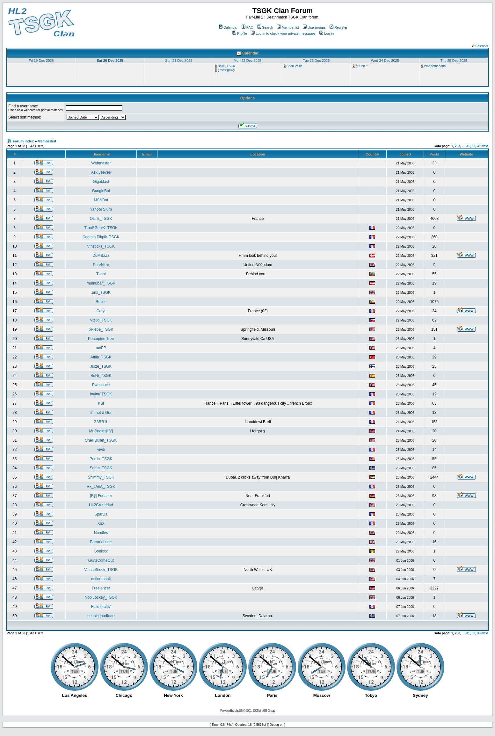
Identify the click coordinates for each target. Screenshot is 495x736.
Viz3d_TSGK (101, 320)
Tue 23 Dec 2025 (316, 60)
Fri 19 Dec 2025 (41, 60)
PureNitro (101, 265)
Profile (239, 33)
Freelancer (101, 588)
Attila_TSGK (101, 357)
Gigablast (101, 181)
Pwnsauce (101, 385)
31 (468, 146)
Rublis (101, 301)
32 (473, 146)
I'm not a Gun (101, 412)
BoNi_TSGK (101, 375)
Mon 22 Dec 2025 (247, 60)
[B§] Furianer (101, 496)
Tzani (101, 274)
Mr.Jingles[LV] (101, 431)
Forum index (23, 141)
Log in (326, 33)
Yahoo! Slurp (101, 209)
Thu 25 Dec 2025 (453, 60)
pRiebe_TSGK (101, 329)
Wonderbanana (435, 66)
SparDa (100, 514)
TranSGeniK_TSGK (101, 228)
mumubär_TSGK (101, 283)
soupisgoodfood (100, 616)
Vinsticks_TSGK (101, 246)
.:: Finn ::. (362, 66)
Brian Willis (294, 66)
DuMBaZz (100, 255)
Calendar (228, 27)
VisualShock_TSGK (101, 569)
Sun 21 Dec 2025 (178, 60)
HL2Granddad (101, 505)
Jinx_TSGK (101, 292)
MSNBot (101, 200)
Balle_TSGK (226, 66)
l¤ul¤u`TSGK (101, 394)
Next (484, 146)
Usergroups (314, 27)
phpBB (239, 710)
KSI (101, 403)
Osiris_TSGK (101, 218)
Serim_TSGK (101, 468)
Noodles (101, 532)
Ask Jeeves (101, 172)
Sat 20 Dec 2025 (110, 60)
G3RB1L (101, 422)
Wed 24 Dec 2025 (385, 60)
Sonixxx (101, 551)
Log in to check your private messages (283, 33)
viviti (101, 449)
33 (478, 146)
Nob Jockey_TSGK (101, 597)
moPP (101, 348)
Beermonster (101, 542)
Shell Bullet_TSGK (101, 440)
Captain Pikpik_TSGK (101, 237)
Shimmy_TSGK (101, 477)
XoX (101, 523)
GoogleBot (101, 191)
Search (265, 27)
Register (338, 27)
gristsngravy (226, 70)
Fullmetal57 (101, 606)
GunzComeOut (101, 560)
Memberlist (288, 27)
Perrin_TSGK (101, 459)
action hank (101, 579)
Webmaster (101, 163)
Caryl (101, 311)
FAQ (247, 27)
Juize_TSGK (101, 366)
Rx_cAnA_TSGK (101, 486)
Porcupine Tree (101, 338)
